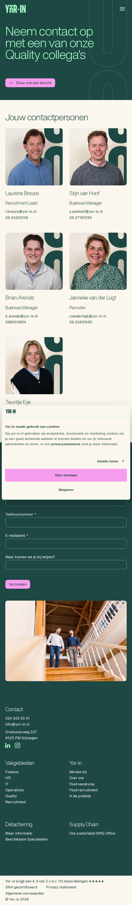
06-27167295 (80, 217)
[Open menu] (122, 8)
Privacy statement (61, 887)
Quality (11, 796)
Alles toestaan (66, 475)
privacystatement (65, 444)
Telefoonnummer (20, 514)
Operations (14, 790)
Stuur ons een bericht (30, 83)
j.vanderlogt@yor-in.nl (87, 316)
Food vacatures (82, 784)
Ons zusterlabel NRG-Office (92, 833)
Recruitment (15, 802)
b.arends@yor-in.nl (21, 316)
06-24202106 (16, 217)
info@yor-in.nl (17, 724)
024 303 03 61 (17, 718)
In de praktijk (80, 796)
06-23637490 (80, 322)
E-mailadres (16, 535)
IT (7, 784)
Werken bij (78, 772)
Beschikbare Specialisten (26, 839)
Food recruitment (83, 790)
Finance (11, 772)
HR (8, 778)
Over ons (76, 778)
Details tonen (107, 461)
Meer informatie (18, 833)
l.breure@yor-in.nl (20, 211)
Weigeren (65, 489)
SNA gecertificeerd (21, 887)
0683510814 (15, 322)
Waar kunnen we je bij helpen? (30, 557)
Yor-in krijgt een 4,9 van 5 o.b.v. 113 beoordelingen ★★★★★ (54, 881)
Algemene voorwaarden (24, 893)
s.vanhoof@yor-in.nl (86, 211)
